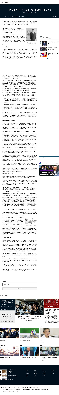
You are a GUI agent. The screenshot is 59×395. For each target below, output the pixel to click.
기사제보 (52, 370)
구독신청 (52, 371)
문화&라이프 (28, 373)
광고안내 (52, 373)
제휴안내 (14, 387)
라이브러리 (44, 373)
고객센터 (18, 387)
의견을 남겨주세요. (6, 284)
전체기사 (35, 376)
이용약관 (21, 387)
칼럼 (27, 376)
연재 (43, 370)
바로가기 (54, 163)
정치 (27, 370)
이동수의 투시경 (44, 38)
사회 (27, 371)
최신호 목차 (44, 371)
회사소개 (4, 387)
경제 (35, 370)
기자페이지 (44, 375)
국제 (35, 371)
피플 (35, 375)
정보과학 (35, 373)
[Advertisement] (17, 67)
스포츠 (27, 375)
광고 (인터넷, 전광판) (9, 387)
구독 (58, 163)
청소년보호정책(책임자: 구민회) (34, 387)
